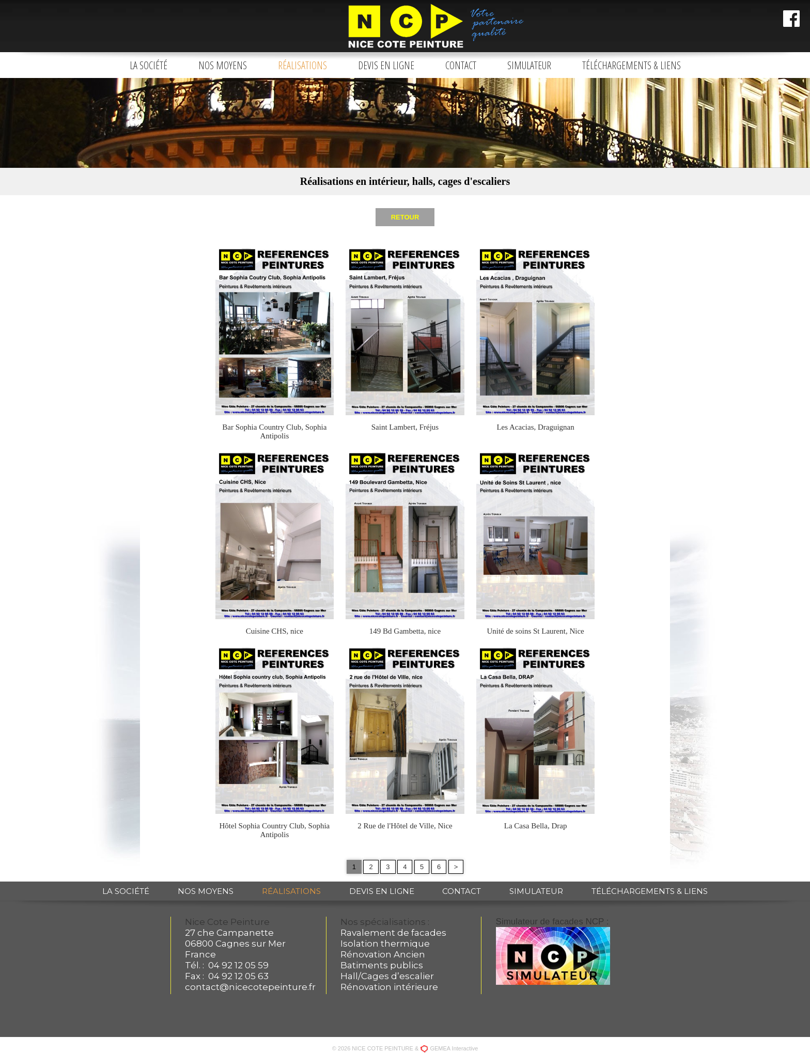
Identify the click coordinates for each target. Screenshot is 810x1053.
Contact (460, 65)
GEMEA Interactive (454, 1048)
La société (148, 65)
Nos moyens (222, 65)
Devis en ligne (386, 65)
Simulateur (529, 65)
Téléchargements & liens (631, 65)
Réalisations (302, 65)
